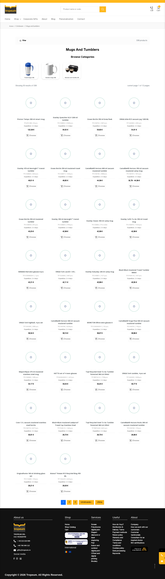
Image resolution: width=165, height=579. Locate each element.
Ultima (99, 502)
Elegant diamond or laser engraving (95, 536)
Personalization (66, 19)
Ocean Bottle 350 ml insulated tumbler (31, 220)
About (44, 19)
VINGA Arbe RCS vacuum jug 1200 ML (134, 119)
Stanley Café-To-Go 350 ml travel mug (134, 220)
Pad (92, 543)
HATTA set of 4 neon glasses (65, 373)
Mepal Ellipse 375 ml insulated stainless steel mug (31, 373)
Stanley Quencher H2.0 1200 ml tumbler (65, 118)
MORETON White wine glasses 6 (99, 323)
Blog (53, 19)
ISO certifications (137, 543)
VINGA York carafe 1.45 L (65, 272)
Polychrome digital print (95, 528)
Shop (17, 19)
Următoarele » (86, 502)
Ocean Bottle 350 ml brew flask (99, 119)
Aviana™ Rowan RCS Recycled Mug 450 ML (65, 474)
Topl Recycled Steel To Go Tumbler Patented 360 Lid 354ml (100, 373)
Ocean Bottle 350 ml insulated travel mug (65, 169)
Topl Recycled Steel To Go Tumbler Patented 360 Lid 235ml (100, 423)
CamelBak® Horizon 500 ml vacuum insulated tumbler (65, 322)
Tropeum (31, 575)
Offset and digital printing (95, 556)
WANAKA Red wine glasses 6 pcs (31, 272)
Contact (81, 19)
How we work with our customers (139, 528)
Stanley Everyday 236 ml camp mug (99, 272)
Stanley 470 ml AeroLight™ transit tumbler (31, 169)
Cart (66, 530)
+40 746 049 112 (22, 545)
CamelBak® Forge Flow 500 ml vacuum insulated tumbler (134, 322)
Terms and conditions (117, 544)
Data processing (119, 551)
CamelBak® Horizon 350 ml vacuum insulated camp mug (134, 169)
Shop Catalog (70, 527)
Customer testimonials (135, 534)
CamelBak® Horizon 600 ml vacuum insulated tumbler (99, 169)
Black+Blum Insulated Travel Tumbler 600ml (134, 271)
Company (134, 524)
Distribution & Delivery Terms (118, 528)
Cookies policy (118, 548)
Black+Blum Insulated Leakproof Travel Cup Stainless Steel (65, 423)
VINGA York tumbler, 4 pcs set (134, 373)
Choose (31, 135)
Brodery (94, 561)
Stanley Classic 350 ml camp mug (99, 221)
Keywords (116, 553)
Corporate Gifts (30, 19)
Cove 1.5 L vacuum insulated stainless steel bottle (31, 423)
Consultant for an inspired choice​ (137, 539)
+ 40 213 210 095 (22, 541)
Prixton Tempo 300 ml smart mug (31, 119)
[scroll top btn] (155, 566)
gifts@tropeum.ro (22, 550)
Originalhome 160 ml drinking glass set (31, 474)
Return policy (118, 535)
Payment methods (120, 532)
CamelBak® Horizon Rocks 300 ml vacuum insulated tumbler (134, 423)
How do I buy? (118, 524)
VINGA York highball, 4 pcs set (31, 323)
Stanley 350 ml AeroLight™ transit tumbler (65, 220)
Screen (94, 524)
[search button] (102, 9)
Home (7, 19)
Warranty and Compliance (118, 539)
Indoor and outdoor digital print (95, 548)
